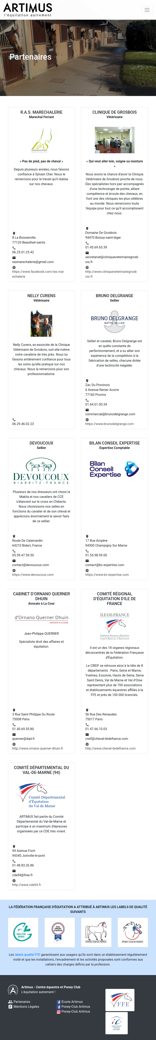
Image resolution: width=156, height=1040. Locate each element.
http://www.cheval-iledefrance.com (110, 748)
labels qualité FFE (27, 955)
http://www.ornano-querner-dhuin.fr (37, 748)
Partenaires (19, 1002)
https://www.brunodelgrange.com (109, 424)
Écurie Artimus (70, 1002)
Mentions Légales (23, 1007)
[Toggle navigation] (147, 10)
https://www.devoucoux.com (33, 575)
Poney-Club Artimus (73, 1007)
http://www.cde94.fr (26, 885)
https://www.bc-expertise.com (107, 575)
